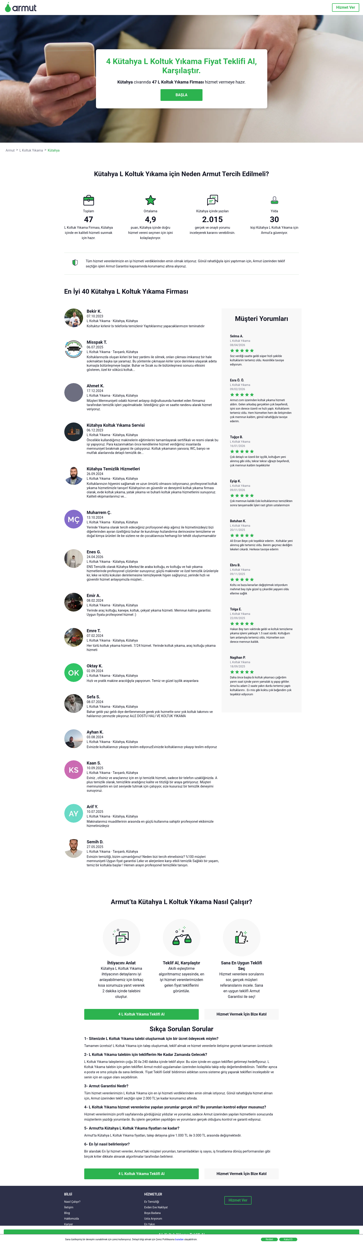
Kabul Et (288, 1239)
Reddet (269, 1239)
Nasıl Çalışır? (72, 1201)
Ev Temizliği (151, 1201)
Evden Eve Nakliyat (156, 1207)
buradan (179, 1239)
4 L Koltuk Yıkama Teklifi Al (141, 1014)
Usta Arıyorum (153, 1218)
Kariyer (68, 1224)
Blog (67, 1213)
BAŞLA (181, 95)
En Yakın (149, 1224)
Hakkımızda (71, 1218)
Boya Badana (152, 1213)
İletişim (68, 1207)
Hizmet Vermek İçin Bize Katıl (242, 1014)
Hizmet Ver (345, 7)
